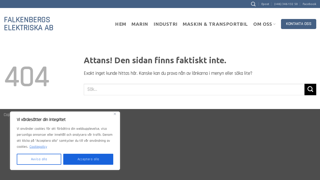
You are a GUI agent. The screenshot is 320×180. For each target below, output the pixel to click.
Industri (165, 24)
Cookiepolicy (38, 146)
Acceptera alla (88, 159)
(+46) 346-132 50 (286, 4)
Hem (120, 24)
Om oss (264, 24)
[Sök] (253, 4)
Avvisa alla (39, 159)
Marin (140, 24)
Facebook (309, 4)
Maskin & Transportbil (215, 24)
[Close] (115, 114)
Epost (265, 4)
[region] (65, 141)
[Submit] (310, 90)
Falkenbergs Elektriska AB (28, 24)
